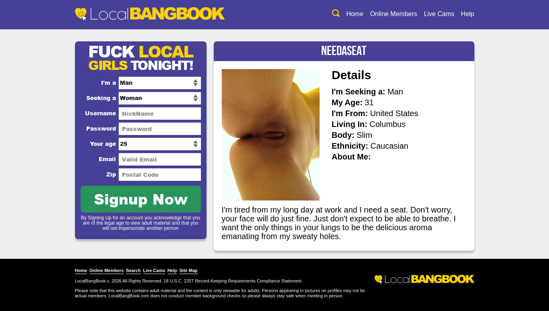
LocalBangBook (90, 280)
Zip (111, 174)
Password (101, 128)
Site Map (188, 270)
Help (467, 13)
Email (107, 159)
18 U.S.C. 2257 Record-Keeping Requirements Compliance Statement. (233, 280)
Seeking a (101, 98)
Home (354, 13)
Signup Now (141, 198)
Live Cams (439, 13)
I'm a (108, 82)
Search (133, 270)
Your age (103, 143)
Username (100, 113)
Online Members (393, 13)
